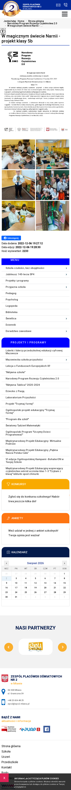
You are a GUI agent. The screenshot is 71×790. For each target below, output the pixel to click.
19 (35, 588)
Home (21, 21)
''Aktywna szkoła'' (15, 372)
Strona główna (34, 21)
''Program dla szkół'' (17, 419)
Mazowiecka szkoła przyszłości (24, 359)
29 (64, 592)
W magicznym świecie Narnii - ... (23, 26)
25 (26, 592)
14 (55, 583)
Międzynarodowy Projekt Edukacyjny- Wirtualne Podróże (33, 442)
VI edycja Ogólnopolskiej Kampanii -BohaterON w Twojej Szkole (35, 461)
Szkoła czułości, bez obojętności (25, 268)
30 (6, 597)
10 (16, 583)
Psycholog (12, 299)
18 (26, 588)
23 (6, 592)
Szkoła (5, 751)
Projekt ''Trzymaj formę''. (20, 403)
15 (64, 583)
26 (35, 592)
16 (6, 588)
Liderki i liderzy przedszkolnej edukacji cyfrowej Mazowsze (34, 352)
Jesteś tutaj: (10, 21)
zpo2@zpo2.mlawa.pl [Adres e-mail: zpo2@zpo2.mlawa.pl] (18, 704)
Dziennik (11, 324)
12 (35, 583)
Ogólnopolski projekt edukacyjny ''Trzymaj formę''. (30, 411)
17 (16, 588)
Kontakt (6, 767)
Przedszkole (9, 762)
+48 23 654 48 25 (66, 5)
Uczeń (5, 756)
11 (26, 583)
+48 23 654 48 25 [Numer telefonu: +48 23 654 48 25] (16, 700)
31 (16, 597)
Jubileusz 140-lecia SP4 (20, 274)
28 (55, 592)
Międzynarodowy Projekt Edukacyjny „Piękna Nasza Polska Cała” (32, 451)
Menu (15, 260)
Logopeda (11, 305)
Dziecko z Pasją (15, 391)
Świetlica (11, 318)
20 (45, 588)
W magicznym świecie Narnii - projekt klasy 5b (30, 38)
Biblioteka (11, 312)
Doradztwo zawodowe (18, 331)
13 (45, 583)
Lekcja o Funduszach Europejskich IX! (28, 365)
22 (64, 588)
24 (16, 592)
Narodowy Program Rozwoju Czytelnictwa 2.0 (30, 23)
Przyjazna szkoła (16, 286)
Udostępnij (11, 238)
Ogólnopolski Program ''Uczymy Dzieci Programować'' (28, 433)
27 (45, 592)
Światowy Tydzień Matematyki (23, 425)
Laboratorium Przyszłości (21, 397)
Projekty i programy (17, 280)
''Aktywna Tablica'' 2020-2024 (23, 384)
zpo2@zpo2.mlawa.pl (58, 5)
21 (55, 588)
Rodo (4, 772)
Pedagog (11, 293)
